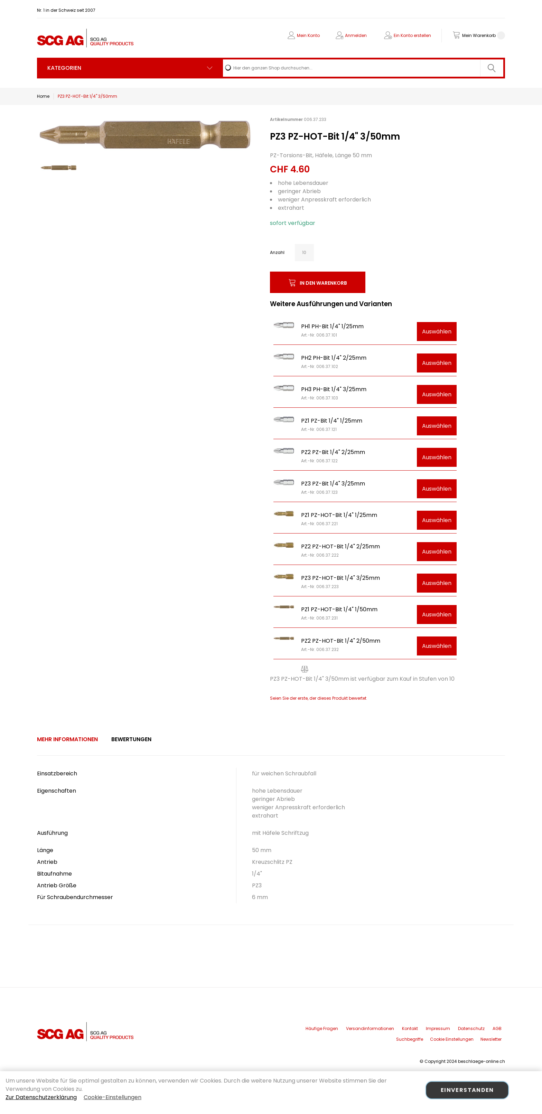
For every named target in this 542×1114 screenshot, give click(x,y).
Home (43, 96)
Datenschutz (471, 1028)
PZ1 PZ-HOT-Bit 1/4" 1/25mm (339, 515)
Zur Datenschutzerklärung (41, 1097)
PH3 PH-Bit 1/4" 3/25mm (333, 389)
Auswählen (436, 332)
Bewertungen (131, 739)
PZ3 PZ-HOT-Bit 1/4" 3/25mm (340, 578)
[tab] (67, 739)
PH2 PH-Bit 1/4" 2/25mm (333, 358)
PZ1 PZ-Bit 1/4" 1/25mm (331, 421)
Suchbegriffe (409, 1039)
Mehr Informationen (67, 739)
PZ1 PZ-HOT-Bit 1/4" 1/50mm (339, 609)
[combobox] (363, 68)
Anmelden (356, 35)
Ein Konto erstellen (412, 35)
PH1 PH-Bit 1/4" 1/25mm (332, 326)
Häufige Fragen (322, 1028)
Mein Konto (308, 35)
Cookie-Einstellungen (112, 1097)
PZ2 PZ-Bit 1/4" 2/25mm (333, 452)
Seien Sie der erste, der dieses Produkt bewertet (318, 698)
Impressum (438, 1028)
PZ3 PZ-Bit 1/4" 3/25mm (333, 484)
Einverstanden (467, 1090)
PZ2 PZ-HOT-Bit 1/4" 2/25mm (340, 546)
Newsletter (491, 1039)
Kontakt (410, 1028)
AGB (497, 1028)
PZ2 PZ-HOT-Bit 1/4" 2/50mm (340, 641)
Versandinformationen (370, 1028)
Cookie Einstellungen (452, 1039)
